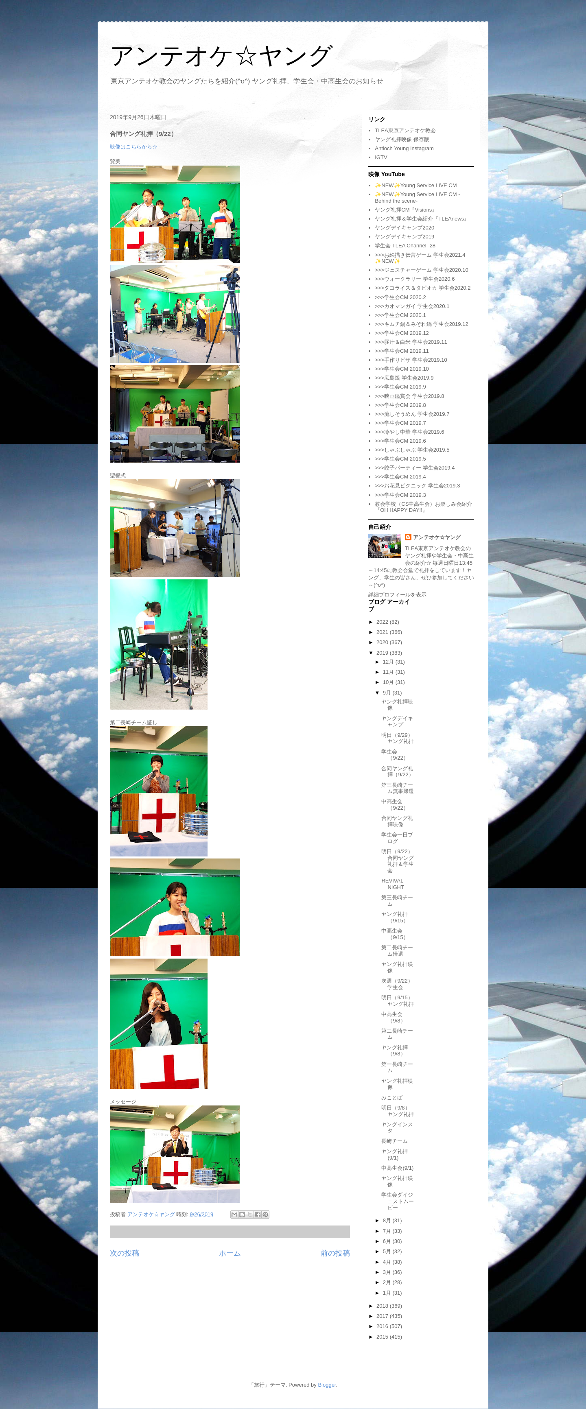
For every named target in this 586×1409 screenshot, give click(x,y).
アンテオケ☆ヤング (221, 55)
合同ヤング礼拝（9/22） (397, 771)
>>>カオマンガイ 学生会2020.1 (412, 306)
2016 (383, 1326)
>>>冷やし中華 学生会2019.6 (409, 432)
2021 (383, 632)
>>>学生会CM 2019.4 (400, 477)
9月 (388, 693)
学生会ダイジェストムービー (397, 1201)
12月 (389, 662)
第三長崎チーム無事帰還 (397, 788)
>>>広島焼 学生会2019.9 (404, 378)
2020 (383, 642)
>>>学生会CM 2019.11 (402, 351)
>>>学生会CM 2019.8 (400, 405)
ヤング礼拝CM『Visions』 (406, 210)
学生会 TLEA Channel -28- (406, 245)
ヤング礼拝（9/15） (394, 917)
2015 (383, 1337)
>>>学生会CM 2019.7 (400, 423)
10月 (389, 682)
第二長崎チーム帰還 (397, 950)
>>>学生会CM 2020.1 (400, 315)
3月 (388, 1272)
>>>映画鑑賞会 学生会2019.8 (409, 396)
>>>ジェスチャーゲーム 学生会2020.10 (421, 270)
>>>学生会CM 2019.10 (402, 369)
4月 (388, 1262)
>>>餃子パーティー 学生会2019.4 (415, 468)
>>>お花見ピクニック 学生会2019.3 (417, 486)
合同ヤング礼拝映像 (397, 821)
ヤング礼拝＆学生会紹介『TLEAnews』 (422, 219)
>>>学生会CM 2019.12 (402, 333)
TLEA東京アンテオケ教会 (405, 130)
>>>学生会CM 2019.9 (400, 387)
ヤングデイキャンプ (397, 721)
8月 (388, 1220)
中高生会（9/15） (394, 934)
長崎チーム (394, 1141)
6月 (388, 1241)
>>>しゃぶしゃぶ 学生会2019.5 (412, 450)
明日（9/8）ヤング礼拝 (397, 1111)
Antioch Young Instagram (404, 148)
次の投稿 (124, 1253)
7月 (388, 1231)
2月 (388, 1282)
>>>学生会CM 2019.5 (400, 459)
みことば (391, 1097)
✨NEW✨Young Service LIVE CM (416, 185)
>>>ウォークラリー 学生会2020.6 (415, 279)
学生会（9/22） (394, 755)
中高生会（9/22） (394, 804)
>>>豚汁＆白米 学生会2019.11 (411, 342)
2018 (383, 1306)
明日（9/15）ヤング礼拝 (397, 1000)
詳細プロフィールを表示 (397, 595)
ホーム (230, 1253)
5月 (388, 1251)
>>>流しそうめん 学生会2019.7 (412, 414)
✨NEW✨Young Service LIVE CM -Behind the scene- (417, 197)
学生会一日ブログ (397, 838)
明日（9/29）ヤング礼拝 (397, 738)
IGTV (381, 157)
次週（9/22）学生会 (397, 984)
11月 (389, 672)
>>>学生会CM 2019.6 (400, 441)
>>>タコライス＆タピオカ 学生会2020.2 (422, 288)
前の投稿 (335, 1253)
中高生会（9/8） (393, 1017)
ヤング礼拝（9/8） (394, 1050)
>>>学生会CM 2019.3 (400, 495)
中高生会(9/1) (397, 1168)
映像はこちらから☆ (133, 147)
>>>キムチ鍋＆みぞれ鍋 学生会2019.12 (421, 324)
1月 (388, 1293)
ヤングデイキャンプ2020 (404, 228)
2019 (383, 653)
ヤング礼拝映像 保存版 (402, 139)
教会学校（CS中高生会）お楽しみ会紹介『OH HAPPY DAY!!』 (423, 507)
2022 (383, 622)
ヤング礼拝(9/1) (394, 1154)
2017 (383, 1316)
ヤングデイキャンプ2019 (404, 237)
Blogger (327, 1385)
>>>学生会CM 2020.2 (400, 297)
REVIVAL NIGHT (392, 884)
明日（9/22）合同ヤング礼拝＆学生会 (397, 861)
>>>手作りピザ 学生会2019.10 (411, 360)
